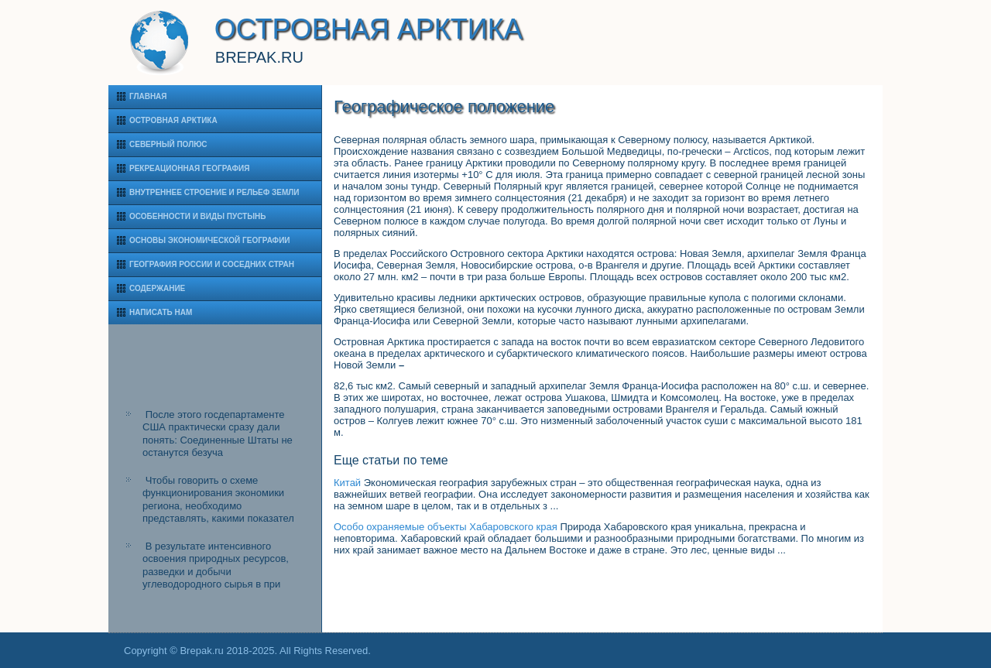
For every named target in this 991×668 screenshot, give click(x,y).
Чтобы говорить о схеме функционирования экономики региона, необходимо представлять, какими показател (218, 499)
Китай (347, 482)
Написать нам (160, 312)
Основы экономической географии (209, 240)
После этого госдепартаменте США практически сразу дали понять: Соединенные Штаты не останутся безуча (217, 433)
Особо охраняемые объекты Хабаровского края (445, 527)
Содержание (157, 288)
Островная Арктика (173, 120)
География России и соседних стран (211, 264)
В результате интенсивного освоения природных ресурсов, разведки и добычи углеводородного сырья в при (215, 565)
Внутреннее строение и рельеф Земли (214, 192)
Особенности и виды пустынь (197, 216)
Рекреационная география (189, 168)
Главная (148, 96)
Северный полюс (168, 144)
